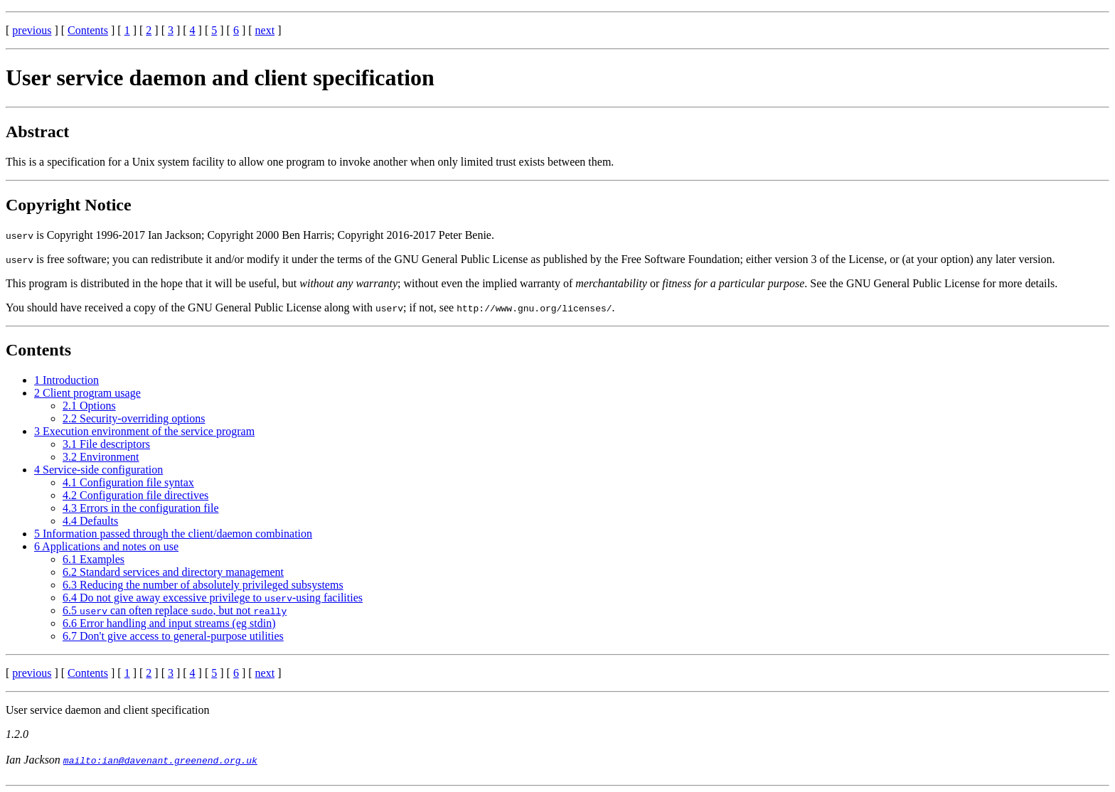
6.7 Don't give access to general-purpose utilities (173, 636)
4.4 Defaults (90, 521)
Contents (88, 30)
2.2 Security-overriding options (134, 418)
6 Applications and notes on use (106, 546)
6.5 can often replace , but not (175, 610)
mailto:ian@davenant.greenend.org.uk (160, 760)
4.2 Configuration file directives (135, 495)
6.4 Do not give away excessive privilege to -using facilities (213, 598)
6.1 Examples (93, 559)
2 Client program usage (87, 393)
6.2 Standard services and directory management (173, 572)
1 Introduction (66, 380)
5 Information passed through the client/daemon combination (173, 534)
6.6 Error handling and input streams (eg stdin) (169, 623)
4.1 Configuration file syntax (128, 482)
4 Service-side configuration (98, 470)
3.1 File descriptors (106, 444)
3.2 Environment (101, 457)
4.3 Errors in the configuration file (141, 508)
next (265, 30)
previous (31, 30)
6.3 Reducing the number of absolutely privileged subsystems (203, 585)
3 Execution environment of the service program (144, 431)
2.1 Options (89, 406)
